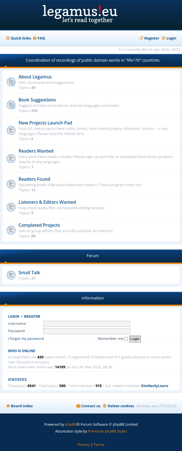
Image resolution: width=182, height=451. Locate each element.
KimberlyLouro (154, 385)
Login (13, 316)
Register (32, 316)
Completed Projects (39, 225)
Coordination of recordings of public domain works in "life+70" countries (92, 60)
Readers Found (34, 179)
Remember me (113, 338)
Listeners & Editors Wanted (47, 202)
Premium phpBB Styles (107, 431)
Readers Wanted (36, 151)
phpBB (71, 424)
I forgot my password (26, 338)
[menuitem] (38, 38)
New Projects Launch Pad (45, 123)
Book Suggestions (37, 100)
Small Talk (29, 272)
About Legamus (35, 77)
